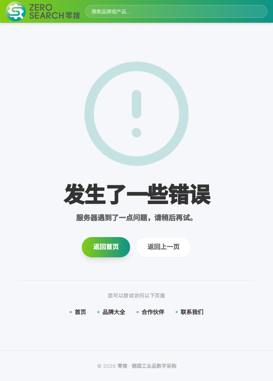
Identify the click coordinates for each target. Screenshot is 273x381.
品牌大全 (111, 312)
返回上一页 (164, 247)
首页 (78, 312)
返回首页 (106, 247)
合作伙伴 (150, 312)
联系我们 (189, 312)
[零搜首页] (43, 11)
